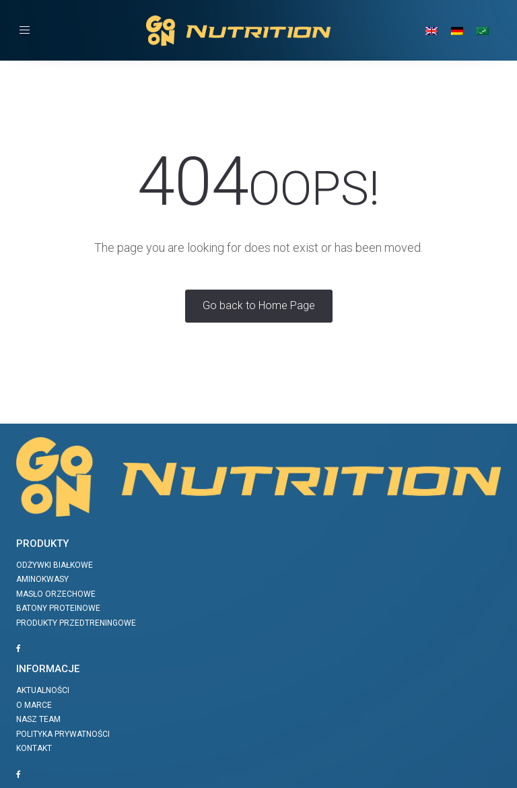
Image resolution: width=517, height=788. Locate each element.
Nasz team (38, 719)
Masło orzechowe (56, 594)
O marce (34, 705)
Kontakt (34, 748)
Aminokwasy (42, 579)
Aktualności (42, 690)
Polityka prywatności (63, 734)
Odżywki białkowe (54, 565)
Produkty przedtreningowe (76, 623)
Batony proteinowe (58, 608)
